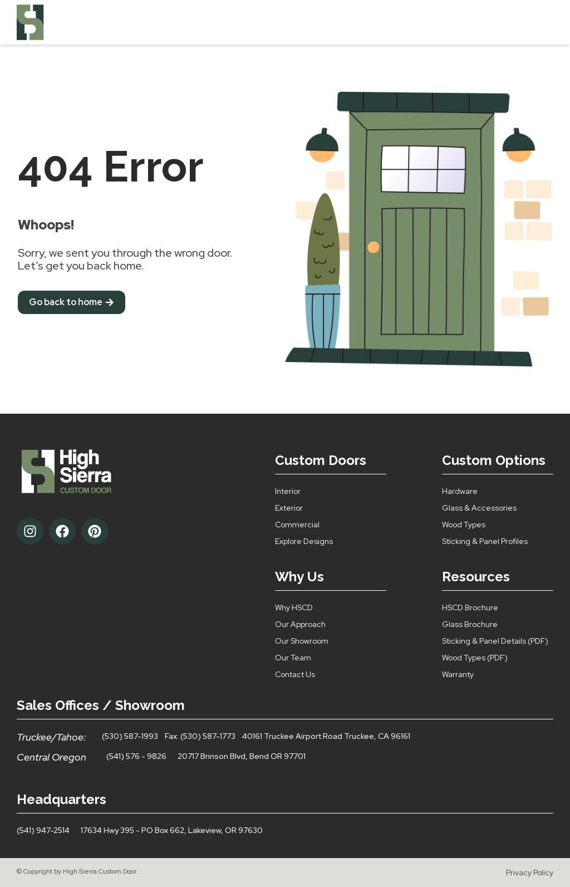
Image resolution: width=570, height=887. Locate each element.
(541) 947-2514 (43, 830)
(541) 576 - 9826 (136, 756)
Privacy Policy (529, 873)
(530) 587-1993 (130, 736)
